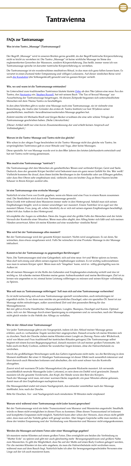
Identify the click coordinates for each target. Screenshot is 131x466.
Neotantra (25, 94)
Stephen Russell (45, 94)
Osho (78, 91)
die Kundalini (20, 77)
